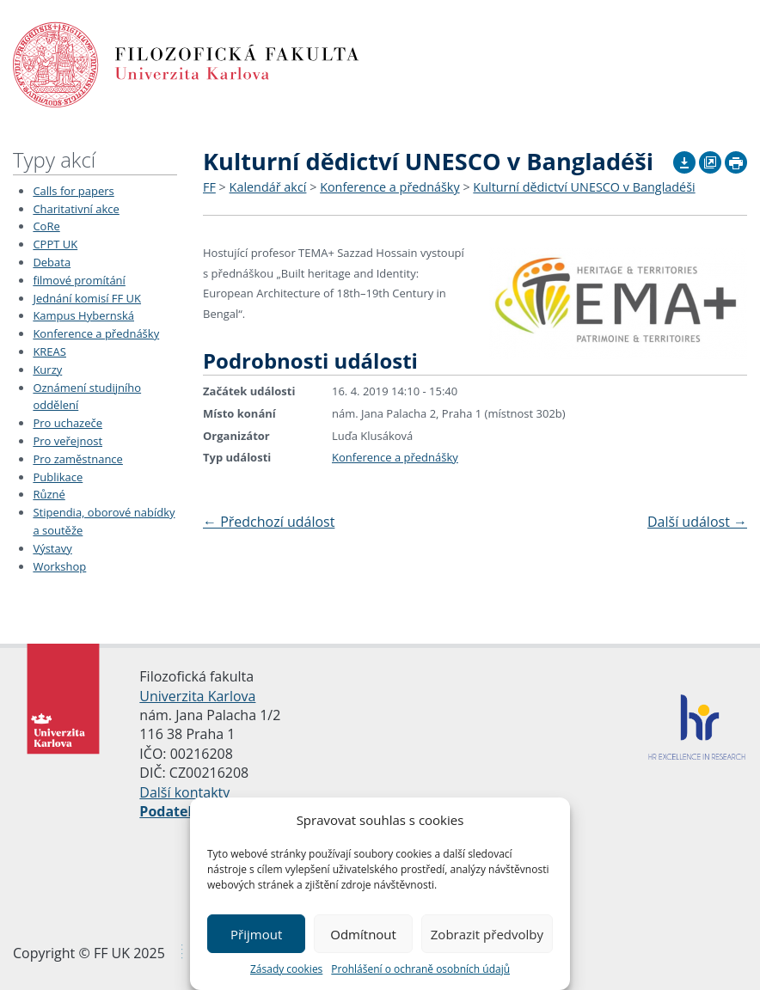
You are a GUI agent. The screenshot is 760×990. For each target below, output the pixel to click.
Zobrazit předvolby (487, 934)
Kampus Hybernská (83, 315)
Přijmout (256, 934)
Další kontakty (184, 792)
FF (209, 187)
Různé (48, 494)
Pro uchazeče (67, 423)
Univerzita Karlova (197, 696)
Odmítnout (363, 934)
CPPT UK (55, 244)
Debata (51, 262)
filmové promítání (79, 280)
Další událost (697, 521)
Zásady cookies (286, 969)
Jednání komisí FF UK (87, 298)
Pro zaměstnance (78, 459)
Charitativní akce (76, 209)
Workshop (59, 566)
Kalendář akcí (268, 187)
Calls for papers (73, 191)
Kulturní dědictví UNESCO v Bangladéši (584, 187)
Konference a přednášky (96, 333)
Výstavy (52, 548)
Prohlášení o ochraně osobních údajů (420, 969)
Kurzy (47, 369)
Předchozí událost (268, 521)
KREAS (49, 351)
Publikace (58, 477)
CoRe (46, 226)
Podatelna (174, 811)
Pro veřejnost (67, 441)
